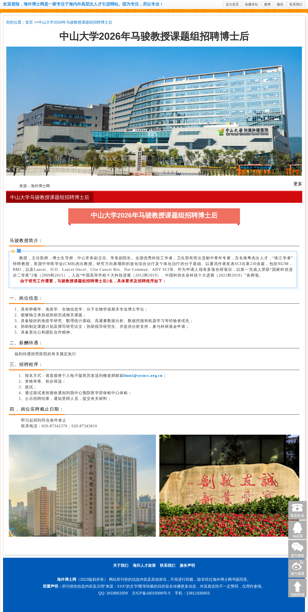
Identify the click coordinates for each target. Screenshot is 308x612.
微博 (267, 4)
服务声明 (187, 565)
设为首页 (232, 4)
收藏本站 (251, 4)
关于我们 (120, 565)
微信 (280, 4)
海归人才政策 (144, 565)
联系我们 (296, 4)
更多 (297, 183)
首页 (29, 22)
